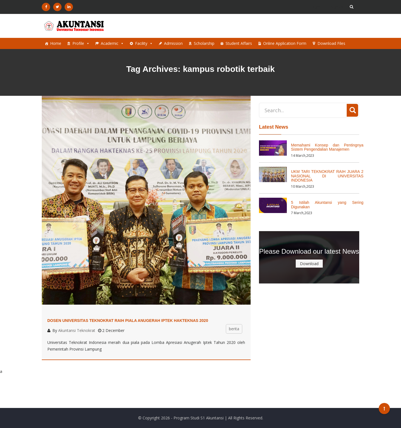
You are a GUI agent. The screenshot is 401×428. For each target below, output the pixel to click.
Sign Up (335, 6)
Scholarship (204, 43)
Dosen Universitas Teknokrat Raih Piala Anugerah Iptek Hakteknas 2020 (127, 320)
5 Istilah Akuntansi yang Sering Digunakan (327, 204)
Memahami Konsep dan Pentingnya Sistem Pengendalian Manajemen (327, 147)
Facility (144, 43)
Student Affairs (239, 43)
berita (234, 328)
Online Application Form (284, 43)
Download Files (331, 43)
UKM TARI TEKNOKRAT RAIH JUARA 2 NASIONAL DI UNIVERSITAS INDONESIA (327, 175)
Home (55, 43)
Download (309, 263)
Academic (112, 43)
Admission (173, 43)
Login (313, 6)
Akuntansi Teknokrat (76, 330)
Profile (81, 43)
